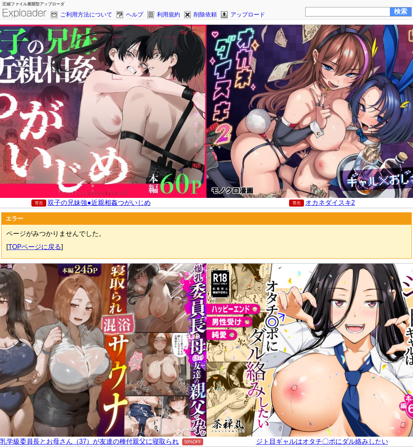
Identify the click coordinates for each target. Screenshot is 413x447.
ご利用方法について (86, 14)
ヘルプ (134, 14)
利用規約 (168, 14)
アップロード (247, 14)
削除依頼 (205, 14)
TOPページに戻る (35, 246)
